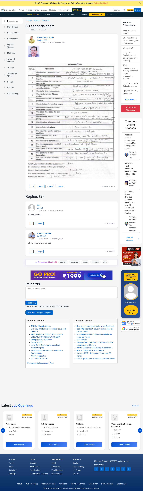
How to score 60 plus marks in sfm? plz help (95, 326)
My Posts (9, 53)
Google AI (95, 262)
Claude (85, 262)
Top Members (57, 470)
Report (113, 186)
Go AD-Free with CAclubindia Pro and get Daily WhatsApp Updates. (70, 3)
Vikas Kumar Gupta (45, 37)
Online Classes (130, 125)
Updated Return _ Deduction (130, 92)
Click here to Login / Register (39, 312)
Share (49, 186)
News (32, 459)
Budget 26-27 (57, 459)
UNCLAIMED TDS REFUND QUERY (45, 337)
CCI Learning (11, 93)
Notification (35, 470)
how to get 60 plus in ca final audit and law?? (95, 358)
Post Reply (31, 303)
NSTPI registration (38, 356)
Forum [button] (36, 10)
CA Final (79, 424)
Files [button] (60, 10)
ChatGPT (63, 262)
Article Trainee (47, 424)
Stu (38, 205)
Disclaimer (93, 484)
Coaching (60, 14)
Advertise (63, 484)
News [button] (21, 10)
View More (131, 99)
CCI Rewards (56, 474)
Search (8, 82)
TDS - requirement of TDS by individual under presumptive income (130, 72)
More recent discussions (37, 363)
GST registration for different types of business (130, 40)
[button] (124, 10)
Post (52, 363)
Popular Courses (31, 14)
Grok (105, 262)
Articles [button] (29, 10)
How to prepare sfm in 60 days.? (90, 350)
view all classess (133, 238)
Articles (12, 459)
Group (77, 470)
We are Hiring (32, 484)
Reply (40, 186)
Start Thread (11, 27)
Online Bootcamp (96, 14)
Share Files (34, 466)
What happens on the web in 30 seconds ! (94, 348)
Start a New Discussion (131, 108)
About (19, 484)
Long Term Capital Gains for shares (130, 84)
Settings (9, 67)
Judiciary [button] (67, 10)
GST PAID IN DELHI (39, 358)
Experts (33, 463)
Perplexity (74, 262)
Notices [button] (52, 10)
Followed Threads (9, 60)
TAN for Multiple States (41, 326)
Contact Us (121, 484)
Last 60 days (81, 340)
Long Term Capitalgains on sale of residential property (130, 56)
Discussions (11, 21)
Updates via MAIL (10, 74)
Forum (11, 463)
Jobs (110, 14)
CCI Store (77, 10)
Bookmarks (56, 466)
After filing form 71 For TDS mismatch (47, 334)
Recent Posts (11, 33)
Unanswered (11, 39)
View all (137, 406)
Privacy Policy (107, 484)
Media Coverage (48, 484)
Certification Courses (39, 474)
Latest (17, 405)
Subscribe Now (131, 310)
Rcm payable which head (41, 340)
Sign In (137, 10)
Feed (53, 463)
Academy (47, 14)
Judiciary (13, 470)
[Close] (140, 3)
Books (71, 14)
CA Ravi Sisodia (44, 233)
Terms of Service (78, 484)
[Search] (118, 9)
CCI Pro (82, 14)
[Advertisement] (71, 387)
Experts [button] (44, 10)
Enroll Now (134, 153)
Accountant (11, 424)
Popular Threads (9, 45)
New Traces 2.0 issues (129, 31)
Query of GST (37, 342)
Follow (59, 186)
